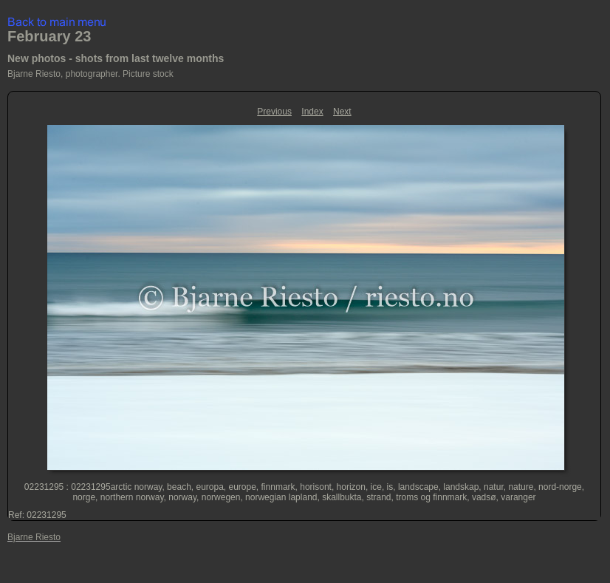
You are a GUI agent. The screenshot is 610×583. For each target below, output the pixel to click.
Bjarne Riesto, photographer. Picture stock (90, 74)
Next (342, 111)
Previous (274, 111)
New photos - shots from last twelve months (115, 58)
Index (312, 111)
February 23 (49, 36)
